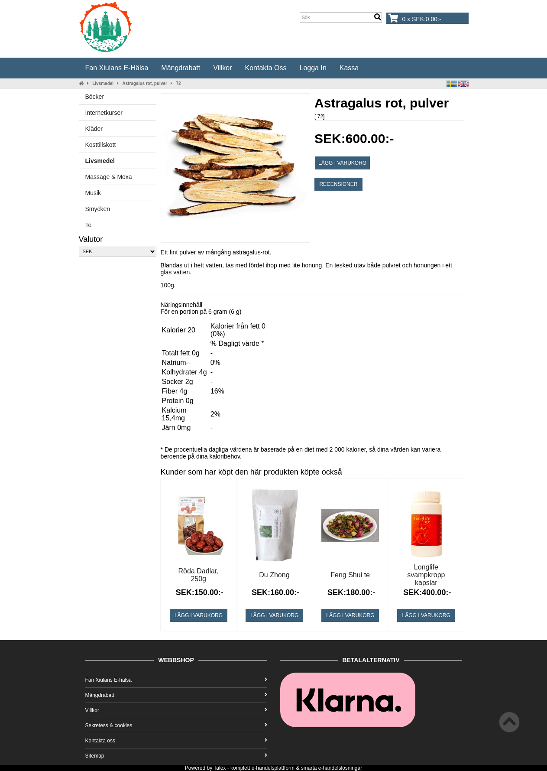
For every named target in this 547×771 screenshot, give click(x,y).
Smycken (97, 208)
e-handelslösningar (340, 768)
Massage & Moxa (108, 176)
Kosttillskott (100, 144)
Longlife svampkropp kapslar (426, 574)
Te (88, 224)
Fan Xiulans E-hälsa (117, 68)
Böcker (94, 96)
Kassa (349, 68)
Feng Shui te (350, 575)
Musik (93, 192)
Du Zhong (274, 575)
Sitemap (176, 756)
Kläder (94, 128)
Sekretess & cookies (176, 725)
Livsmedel (102, 83)
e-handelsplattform (273, 768)
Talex (220, 768)
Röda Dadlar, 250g (198, 574)
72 (178, 83)
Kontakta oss (265, 68)
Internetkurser (104, 112)
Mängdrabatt (180, 68)
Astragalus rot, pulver (144, 83)
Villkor (222, 68)
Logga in (313, 68)
